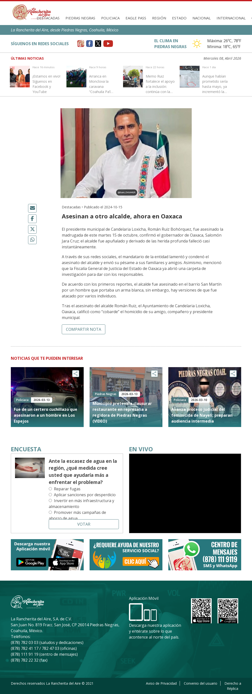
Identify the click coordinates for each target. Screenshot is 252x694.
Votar (83, 524)
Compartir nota (83, 329)
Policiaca (110, 17)
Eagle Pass (136, 17)
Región (159, 17)
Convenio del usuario (200, 683)
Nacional (201, 17)
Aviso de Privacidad (161, 683)
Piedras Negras (80, 17)
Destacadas (48, 17)
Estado (179, 17)
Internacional (231, 17)
